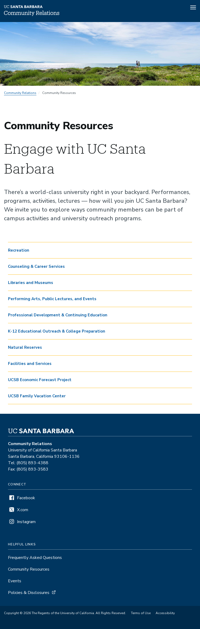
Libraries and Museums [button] (30, 282)
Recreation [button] (18, 250)
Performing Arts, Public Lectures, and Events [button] (52, 298)
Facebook (26, 498)
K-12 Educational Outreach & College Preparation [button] (56, 331)
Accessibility (165, 613)
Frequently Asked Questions (35, 558)
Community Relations (20, 93)
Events (14, 581)
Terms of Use (141, 613)
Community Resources (28, 569)
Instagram (26, 522)
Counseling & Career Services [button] (36, 266)
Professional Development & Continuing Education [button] (57, 315)
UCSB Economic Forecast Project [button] (39, 379)
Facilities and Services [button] (30, 363)
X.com (22, 510)
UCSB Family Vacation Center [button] (37, 396)
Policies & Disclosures (28, 593)
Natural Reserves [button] (25, 347)
